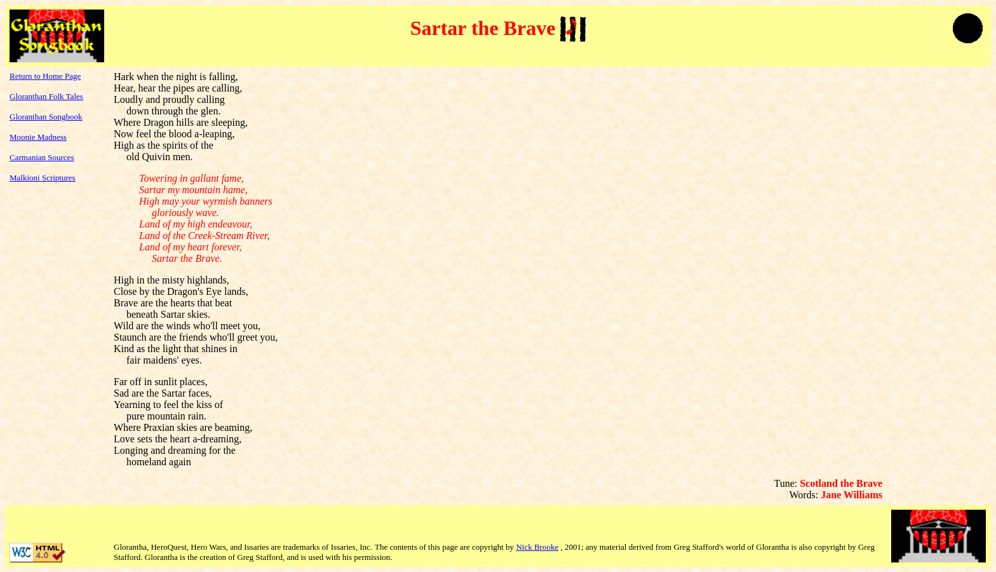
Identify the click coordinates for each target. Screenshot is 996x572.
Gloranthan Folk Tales (46, 96)
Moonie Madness (38, 137)
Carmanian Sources (42, 157)
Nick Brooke (537, 547)
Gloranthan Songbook (46, 116)
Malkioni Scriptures (43, 177)
